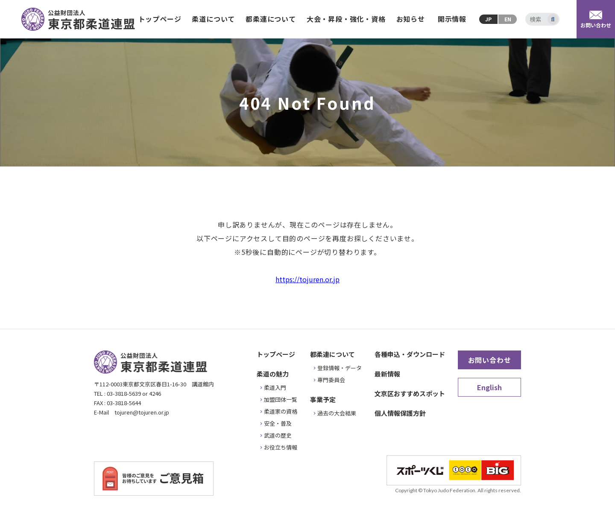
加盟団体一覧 (280, 399)
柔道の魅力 (273, 373)
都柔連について (271, 19)
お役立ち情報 (280, 447)
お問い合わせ (489, 360)
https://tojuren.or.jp (307, 279)
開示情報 (452, 19)
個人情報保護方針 (400, 413)
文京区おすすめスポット (410, 393)
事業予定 (323, 399)
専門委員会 (331, 380)
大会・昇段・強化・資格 (346, 19)
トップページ (160, 19)
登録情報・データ (339, 368)
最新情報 (387, 373)
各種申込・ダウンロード (410, 354)
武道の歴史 (278, 435)
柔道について (213, 19)
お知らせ (410, 19)
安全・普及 (278, 423)
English (489, 387)
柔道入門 (275, 387)
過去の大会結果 (336, 413)
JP (488, 19)
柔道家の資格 (280, 411)
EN (507, 19)
